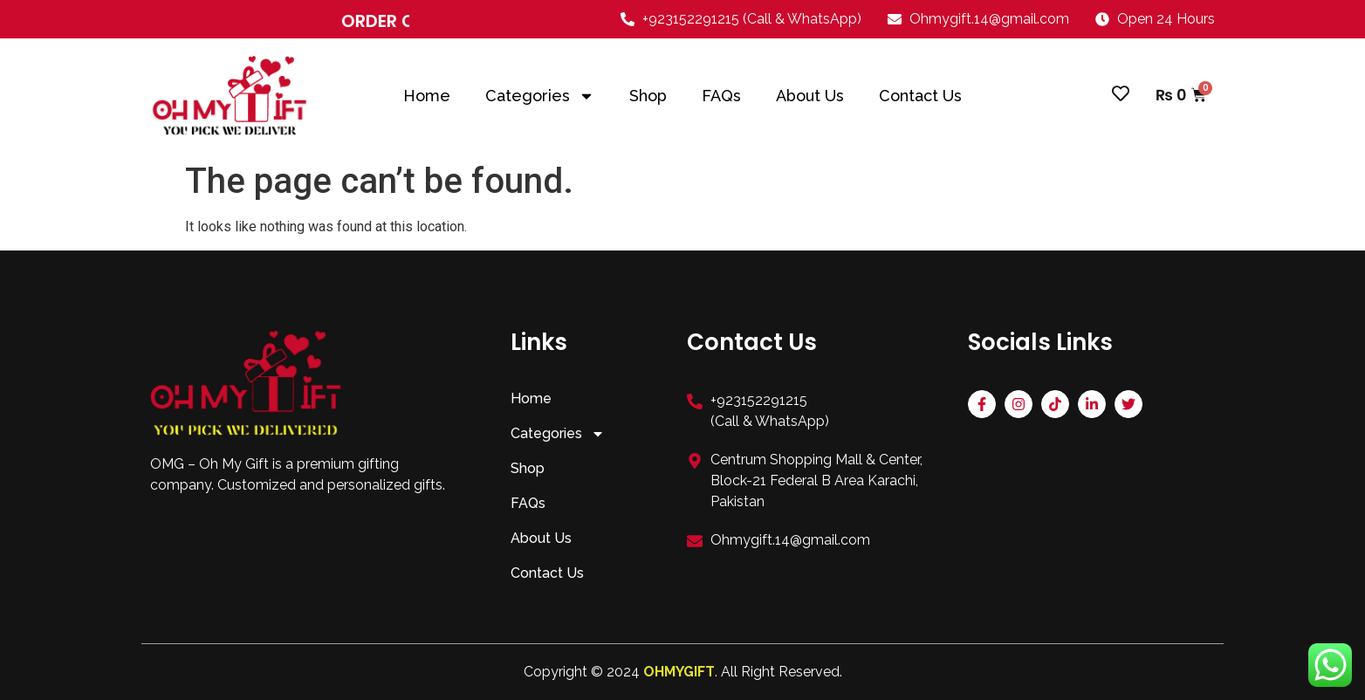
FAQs (721, 96)
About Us (810, 96)
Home (426, 96)
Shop (648, 96)
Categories (539, 96)
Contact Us (920, 96)
